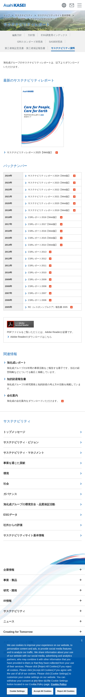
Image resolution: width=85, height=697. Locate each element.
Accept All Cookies (43, 691)
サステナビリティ (24, 15)
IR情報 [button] (7, 600)
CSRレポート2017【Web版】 (45, 224)
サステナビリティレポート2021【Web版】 (51, 196)
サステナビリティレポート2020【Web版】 (51, 203)
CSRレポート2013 (39, 252)
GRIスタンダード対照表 (30, 41)
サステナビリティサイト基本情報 (54, 15)
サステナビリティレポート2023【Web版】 (51, 182)
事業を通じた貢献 (14, 463)
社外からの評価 (12, 525)
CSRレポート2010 (39, 272)
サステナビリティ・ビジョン (21, 442)
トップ (6, 15)
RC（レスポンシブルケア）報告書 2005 (50, 307)
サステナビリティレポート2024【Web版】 (51, 175)
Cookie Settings (17, 691)
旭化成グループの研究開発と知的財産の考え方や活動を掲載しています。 (44, 383)
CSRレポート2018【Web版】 (45, 217)
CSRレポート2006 (39, 300)
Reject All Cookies (65, 691)
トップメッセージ (14, 432)
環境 (6, 473)
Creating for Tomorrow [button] (18, 631)
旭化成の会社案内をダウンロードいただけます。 (35, 397)
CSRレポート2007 (39, 293)
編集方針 (17, 35)
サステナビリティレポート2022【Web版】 (51, 189)
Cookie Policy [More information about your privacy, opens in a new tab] (59, 684)
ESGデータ (10, 514)
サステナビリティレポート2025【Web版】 (32, 152)
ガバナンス (10, 494)
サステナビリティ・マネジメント (23, 452)
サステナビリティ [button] (14, 611)
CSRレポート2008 (39, 286)
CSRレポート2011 (39, 265)
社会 (6, 483)
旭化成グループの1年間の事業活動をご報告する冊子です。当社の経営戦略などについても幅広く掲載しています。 (44, 367)
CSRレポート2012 (39, 258)
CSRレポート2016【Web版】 (45, 231)
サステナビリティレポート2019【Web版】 (51, 210)
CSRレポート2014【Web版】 (45, 245)
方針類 (31, 35)
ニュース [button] (8, 621)
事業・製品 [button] (10, 580)
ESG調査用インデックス (54, 35)
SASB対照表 (55, 41)
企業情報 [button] (8, 569)
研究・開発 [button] (10, 590)
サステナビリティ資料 (14, 19)
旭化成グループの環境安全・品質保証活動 (29, 504)
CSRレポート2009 (39, 279)
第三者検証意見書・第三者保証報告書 (25, 48)
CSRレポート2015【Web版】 (45, 238)
